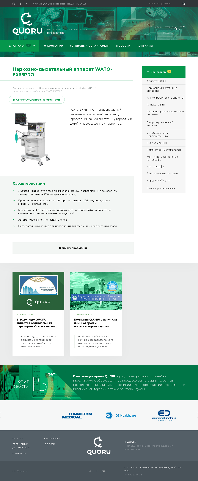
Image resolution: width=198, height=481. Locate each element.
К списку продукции (73, 248)
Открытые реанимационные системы (165, 113)
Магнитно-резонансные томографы (162, 158)
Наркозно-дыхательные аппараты (162, 89)
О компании (53, 45)
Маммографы (155, 166)
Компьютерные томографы (164, 149)
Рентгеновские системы (162, 173)
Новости (123, 45)
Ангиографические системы (165, 97)
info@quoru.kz (20, 471)
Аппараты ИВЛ (156, 81)
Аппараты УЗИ (156, 104)
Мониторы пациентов (161, 188)
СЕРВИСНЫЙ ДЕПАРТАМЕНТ (90, 45)
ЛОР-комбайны (157, 143)
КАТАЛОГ (22, 45)
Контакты (145, 45)
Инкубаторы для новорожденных (157, 134)
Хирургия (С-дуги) (158, 180)
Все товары (161, 72)
